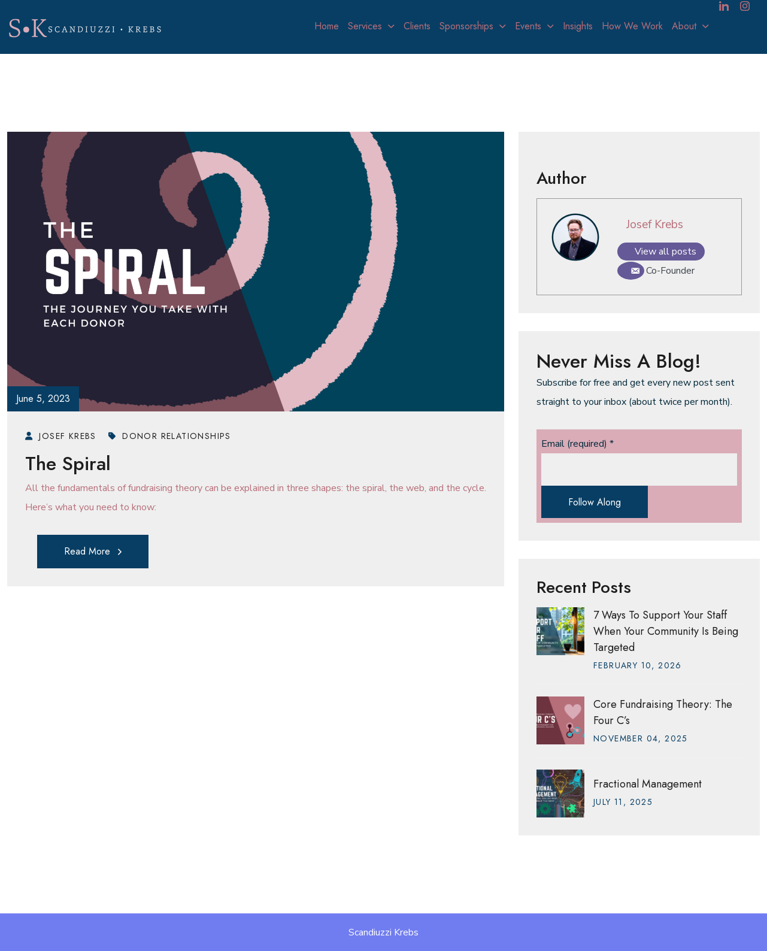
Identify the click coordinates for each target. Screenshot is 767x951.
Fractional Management (647, 784)
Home (326, 26)
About (684, 26)
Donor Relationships (169, 436)
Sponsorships (466, 26)
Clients (417, 26)
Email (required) (577, 443)
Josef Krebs (654, 224)
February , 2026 (637, 665)
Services (365, 26)
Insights (578, 26)
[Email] (630, 271)
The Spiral (68, 463)
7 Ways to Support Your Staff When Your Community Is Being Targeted (665, 631)
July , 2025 (623, 802)
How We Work (632, 26)
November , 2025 (640, 738)
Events (528, 26)
